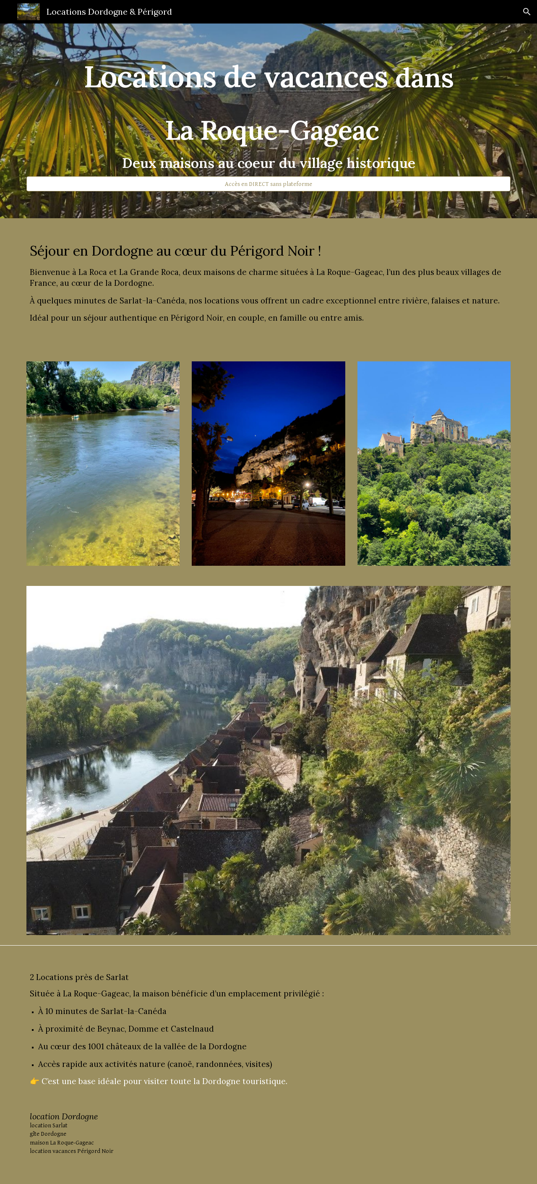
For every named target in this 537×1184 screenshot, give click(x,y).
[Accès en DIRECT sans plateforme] (268, 183)
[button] (527, 12)
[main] (268, 113)
